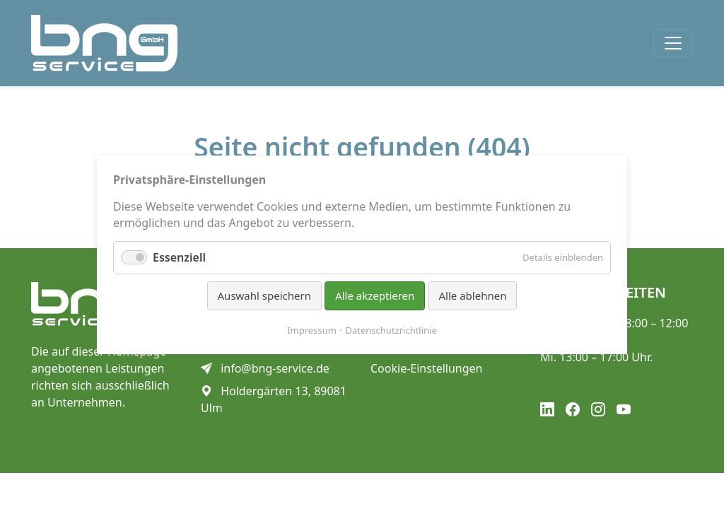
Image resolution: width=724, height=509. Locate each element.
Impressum (312, 329)
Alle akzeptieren (374, 295)
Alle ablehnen (473, 295)
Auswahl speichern (264, 295)
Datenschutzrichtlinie (391, 329)
